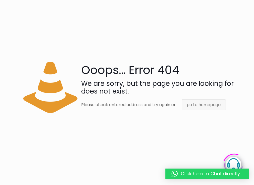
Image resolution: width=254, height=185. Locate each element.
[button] (207, 174)
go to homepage (204, 105)
